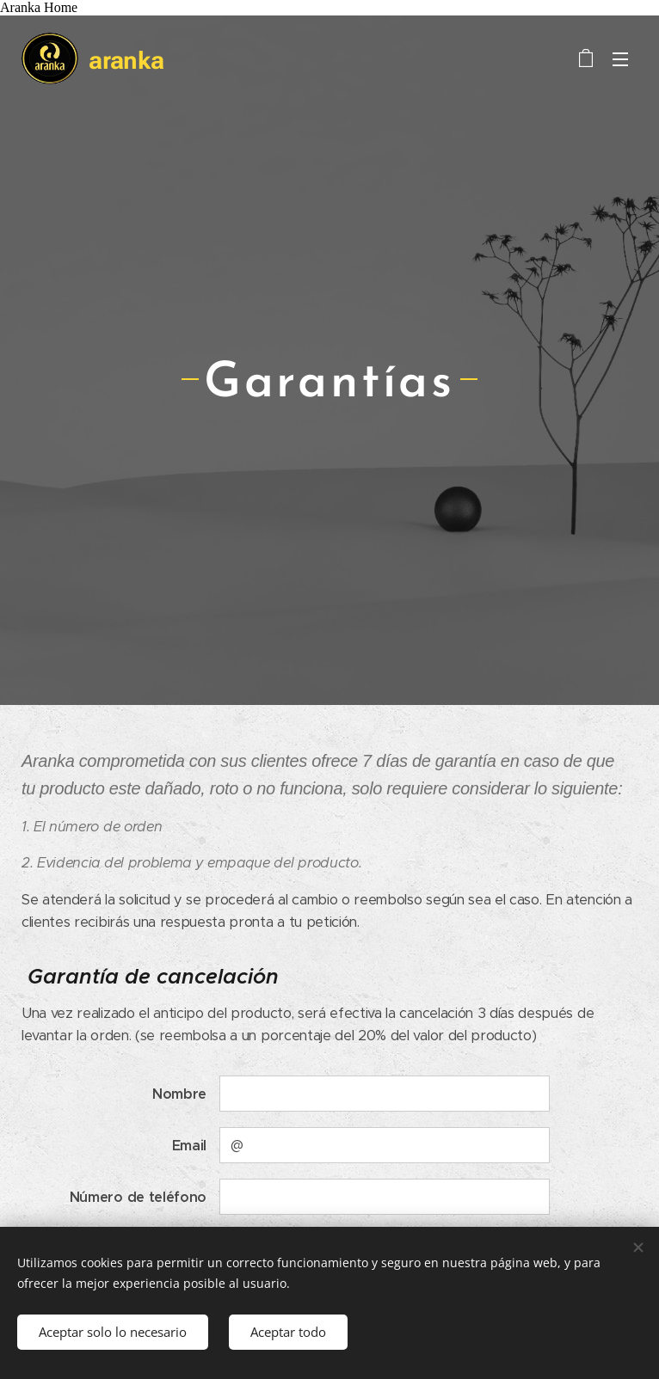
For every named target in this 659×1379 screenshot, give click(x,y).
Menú (620, 59)
